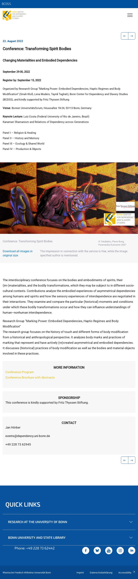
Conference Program (19, 372)
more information (69, 367)
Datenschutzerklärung (101, 572)
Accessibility (126, 572)
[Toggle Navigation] (130, 15)
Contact (69, 423)
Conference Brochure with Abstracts (30, 377)
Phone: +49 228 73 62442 (35, 548)
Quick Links (22, 504)
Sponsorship (69, 398)
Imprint (80, 572)
